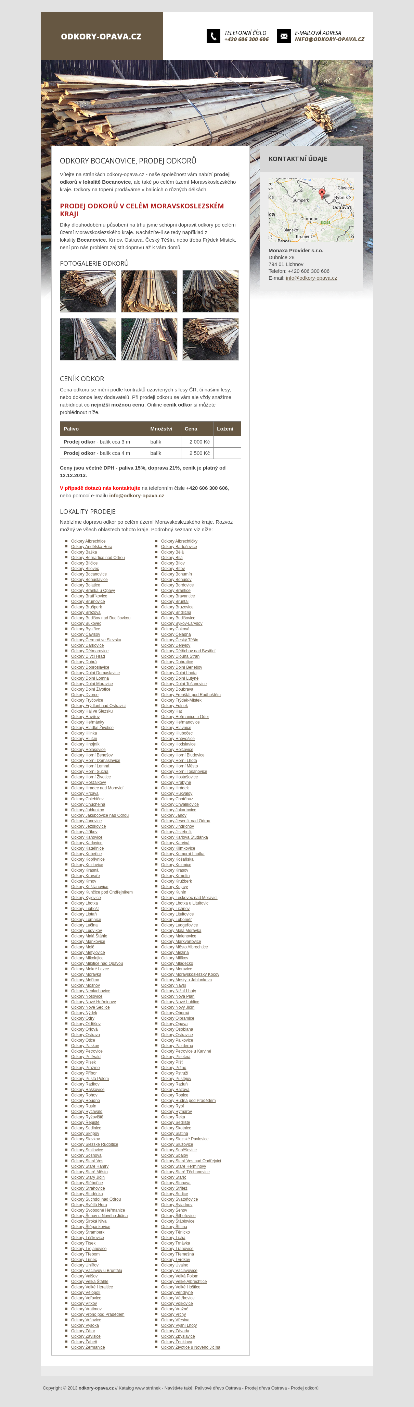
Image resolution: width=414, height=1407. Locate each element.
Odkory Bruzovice (177, 607)
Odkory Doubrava (177, 689)
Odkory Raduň (174, 1084)
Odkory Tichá (173, 1237)
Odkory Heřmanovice (180, 722)
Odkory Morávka (86, 974)
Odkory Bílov (173, 563)
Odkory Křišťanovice (89, 886)
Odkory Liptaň (84, 914)
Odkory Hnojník (85, 744)
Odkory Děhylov (175, 645)
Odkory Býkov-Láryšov (182, 623)
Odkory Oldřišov (86, 1023)
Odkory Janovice (86, 820)
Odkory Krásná (85, 870)
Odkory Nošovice (86, 996)
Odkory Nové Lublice (180, 1001)
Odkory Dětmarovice (89, 650)
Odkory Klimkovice (178, 848)
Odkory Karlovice (86, 842)
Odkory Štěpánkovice (90, 1226)
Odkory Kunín (173, 892)
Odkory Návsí (173, 985)
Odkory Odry (82, 1018)
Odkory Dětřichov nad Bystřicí (188, 650)
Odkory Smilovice (87, 1150)
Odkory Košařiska (177, 859)
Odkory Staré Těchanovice (185, 1171)
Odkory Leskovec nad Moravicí (189, 897)
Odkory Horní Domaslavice (95, 760)
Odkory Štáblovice (177, 1221)
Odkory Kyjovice (86, 897)
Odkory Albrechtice (88, 541)
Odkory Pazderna (177, 1045)
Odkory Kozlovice (87, 864)
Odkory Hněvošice (178, 738)
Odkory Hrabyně (176, 782)
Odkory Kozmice (176, 864)
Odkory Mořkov (85, 980)
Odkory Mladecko (177, 963)
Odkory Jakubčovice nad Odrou (100, 815)
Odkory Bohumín (176, 574)
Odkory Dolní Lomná (90, 678)
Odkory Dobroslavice (90, 667)
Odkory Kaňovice (86, 837)
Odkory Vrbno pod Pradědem (98, 1314)
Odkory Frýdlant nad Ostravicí (98, 705)
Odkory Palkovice (177, 1040)
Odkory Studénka (87, 1193)
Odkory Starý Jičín (88, 1177)
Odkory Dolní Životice (91, 689)
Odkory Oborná (175, 1012)
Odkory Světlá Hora (89, 1204)
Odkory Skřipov (85, 1133)
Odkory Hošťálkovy (88, 782)
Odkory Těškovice (87, 1237)
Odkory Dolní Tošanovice (184, 683)
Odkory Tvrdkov (175, 1259)
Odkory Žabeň (84, 1341)
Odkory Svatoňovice (179, 1199)
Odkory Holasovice (88, 749)
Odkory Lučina (84, 925)
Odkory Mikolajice (87, 958)
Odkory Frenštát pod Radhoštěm (191, 694)
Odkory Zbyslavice (178, 1336)
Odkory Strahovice (88, 1188)
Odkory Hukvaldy (176, 793)
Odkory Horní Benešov (92, 755)
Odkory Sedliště (175, 1122)
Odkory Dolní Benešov (181, 667)
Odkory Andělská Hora (91, 546)
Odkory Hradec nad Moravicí (97, 788)
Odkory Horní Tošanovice (184, 771)
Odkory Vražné (175, 1309)
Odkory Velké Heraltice (92, 1287)
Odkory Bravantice (178, 596)
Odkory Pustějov (176, 1078)
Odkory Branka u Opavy (93, 590)
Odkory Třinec (84, 1259)
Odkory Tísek (83, 1243)
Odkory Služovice (177, 1144)
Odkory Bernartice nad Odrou (98, 557)
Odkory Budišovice (178, 618)
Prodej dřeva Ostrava (266, 1388)
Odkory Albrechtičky (179, 541)
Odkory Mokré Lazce (90, 969)
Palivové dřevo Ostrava (218, 1388)
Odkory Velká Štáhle (89, 1281)
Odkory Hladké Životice (92, 727)
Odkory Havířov (85, 716)
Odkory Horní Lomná (90, 766)
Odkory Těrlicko (175, 1232)
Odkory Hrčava (85, 793)
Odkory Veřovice (86, 1298)
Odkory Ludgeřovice (179, 925)
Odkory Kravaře (85, 875)
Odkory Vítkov (84, 1303)
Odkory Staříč (173, 1177)
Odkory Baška (84, 552)
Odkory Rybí (172, 1106)
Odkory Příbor (84, 1073)
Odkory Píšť (172, 1062)
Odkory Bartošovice (179, 546)
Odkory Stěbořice (87, 1182)
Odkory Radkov (85, 1084)
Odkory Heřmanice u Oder (185, 716)
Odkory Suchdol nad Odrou (96, 1199)
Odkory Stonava (176, 1182)
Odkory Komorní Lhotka (183, 853)
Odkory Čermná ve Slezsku (96, 640)
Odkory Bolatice (85, 585)
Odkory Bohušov (176, 579)
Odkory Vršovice (86, 1320)
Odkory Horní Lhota (179, 760)
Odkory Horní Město (179, 766)
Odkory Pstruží (174, 1073)
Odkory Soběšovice (179, 1150)
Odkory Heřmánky (87, 722)
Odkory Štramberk (87, 1232)
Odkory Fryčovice (87, 700)
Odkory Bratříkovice (89, 596)
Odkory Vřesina (175, 1320)
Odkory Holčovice (177, 749)
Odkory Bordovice (177, 585)
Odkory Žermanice (88, 1347)
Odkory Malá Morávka (181, 930)
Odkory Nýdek (84, 1012)
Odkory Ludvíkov (86, 930)
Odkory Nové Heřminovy (93, 1001)
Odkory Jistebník (176, 831)
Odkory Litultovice (177, 914)
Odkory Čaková (175, 629)
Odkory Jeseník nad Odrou (185, 820)
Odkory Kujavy (174, 886)
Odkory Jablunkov (87, 810)
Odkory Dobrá (84, 661)
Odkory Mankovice (88, 941)
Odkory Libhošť (85, 908)
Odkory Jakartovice (178, 810)
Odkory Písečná (175, 1056)
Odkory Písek (83, 1062)
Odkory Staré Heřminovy (183, 1166)
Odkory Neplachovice (90, 990)
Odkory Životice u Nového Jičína (190, 1347)
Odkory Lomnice (86, 919)
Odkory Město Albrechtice (184, 947)
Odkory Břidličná (176, 612)
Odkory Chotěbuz (177, 799)
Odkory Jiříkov (84, 831)
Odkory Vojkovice (177, 1303)
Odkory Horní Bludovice (183, 755)
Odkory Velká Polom (179, 1276)
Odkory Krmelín (175, 875)
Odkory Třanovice (177, 1248)
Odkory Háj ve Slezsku (92, 711)
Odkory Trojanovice (88, 1248)
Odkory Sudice (174, 1193)
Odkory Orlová (84, 1029)
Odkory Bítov (173, 568)
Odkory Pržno (173, 1067)
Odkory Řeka (173, 1117)
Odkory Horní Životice (91, 777)
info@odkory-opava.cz (329, 39)
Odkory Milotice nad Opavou (97, 963)
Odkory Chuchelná (88, 804)
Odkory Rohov (84, 1095)
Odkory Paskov (85, 1045)
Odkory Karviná (175, 842)
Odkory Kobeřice (86, 853)
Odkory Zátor (83, 1331)
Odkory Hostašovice (179, 777)
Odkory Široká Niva (88, 1221)
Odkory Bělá (172, 552)
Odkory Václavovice (179, 1270)
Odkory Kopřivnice (88, 859)
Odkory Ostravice (177, 1034)
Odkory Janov (173, 815)
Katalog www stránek (139, 1388)
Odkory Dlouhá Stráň (180, 656)
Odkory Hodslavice (178, 744)
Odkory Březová (86, 612)
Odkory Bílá (172, 557)
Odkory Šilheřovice (178, 1215)
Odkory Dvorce (85, 694)
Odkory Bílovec (85, 568)
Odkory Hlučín (84, 738)
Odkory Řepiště (85, 1122)
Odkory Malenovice (178, 936)
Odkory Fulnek (174, 705)
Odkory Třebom (85, 1254)
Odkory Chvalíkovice (180, 804)
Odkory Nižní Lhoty (178, 990)
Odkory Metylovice (88, 952)
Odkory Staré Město (89, 1171)
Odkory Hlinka (84, 733)
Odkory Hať (171, 711)
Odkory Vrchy (173, 1314)
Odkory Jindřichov (177, 826)
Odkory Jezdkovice (88, 826)
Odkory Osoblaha (177, 1029)
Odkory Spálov (174, 1155)
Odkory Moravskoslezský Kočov (190, 974)
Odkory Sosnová (86, 1155)
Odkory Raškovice (87, 1089)
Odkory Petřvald (86, 1056)
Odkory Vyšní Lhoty (179, 1325)
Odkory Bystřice (85, 629)
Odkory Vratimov (86, 1309)
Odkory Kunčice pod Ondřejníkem (102, 892)
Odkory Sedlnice (86, 1128)
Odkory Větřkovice (178, 1298)
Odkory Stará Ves (87, 1161)
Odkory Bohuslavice (89, 579)
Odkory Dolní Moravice (92, 683)
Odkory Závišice (86, 1336)
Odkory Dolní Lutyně (179, 678)
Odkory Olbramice (177, 1018)
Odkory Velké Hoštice (180, 1287)
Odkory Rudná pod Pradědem (188, 1100)
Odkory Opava (174, 1023)
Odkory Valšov (84, 1276)
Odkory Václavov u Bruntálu (96, 1270)
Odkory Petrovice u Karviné (186, 1051)
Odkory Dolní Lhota (178, 672)
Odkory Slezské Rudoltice (94, 1144)
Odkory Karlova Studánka (184, 837)
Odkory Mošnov (85, 985)
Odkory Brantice (176, 590)
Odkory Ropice (174, 1095)
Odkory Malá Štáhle (89, 936)
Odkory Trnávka (175, 1243)
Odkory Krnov (83, 881)
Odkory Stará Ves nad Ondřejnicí (191, 1161)
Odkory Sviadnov (176, 1204)
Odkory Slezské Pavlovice (185, 1139)
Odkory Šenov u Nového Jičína (99, 1215)
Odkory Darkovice (87, 645)
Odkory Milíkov (174, 958)
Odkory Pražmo (85, 1067)
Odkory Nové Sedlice (90, 1007)
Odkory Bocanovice (89, 574)
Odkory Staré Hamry (89, 1166)
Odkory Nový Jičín (177, 1007)
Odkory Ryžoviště (87, 1117)
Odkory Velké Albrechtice (184, 1281)
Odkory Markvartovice (181, 941)
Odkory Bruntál (175, 601)
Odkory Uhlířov (85, 1265)
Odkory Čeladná (176, 634)
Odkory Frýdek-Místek (181, 700)
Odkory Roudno (85, 1100)
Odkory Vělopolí (85, 1292)
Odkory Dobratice (177, 661)
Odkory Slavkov (85, 1139)
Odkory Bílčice (84, 563)
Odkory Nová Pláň (177, 996)
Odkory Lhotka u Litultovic (184, 903)
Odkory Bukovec (86, 623)
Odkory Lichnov (175, 908)
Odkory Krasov (174, 870)
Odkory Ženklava (176, 1341)
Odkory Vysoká (85, 1325)
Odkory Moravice (176, 969)
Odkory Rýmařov (176, 1111)
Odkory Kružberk (176, 881)
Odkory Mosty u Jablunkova (186, 980)
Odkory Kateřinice (87, 848)
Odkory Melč (82, 947)
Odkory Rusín (83, 1106)
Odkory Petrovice (87, 1051)
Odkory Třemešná (177, 1254)
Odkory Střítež (174, 1188)
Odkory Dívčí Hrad (88, 656)
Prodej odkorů (305, 1388)
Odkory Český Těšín (179, 640)
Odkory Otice (83, 1040)
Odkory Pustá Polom (90, 1078)
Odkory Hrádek (175, 788)
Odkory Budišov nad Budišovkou (100, 618)
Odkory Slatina (174, 1133)
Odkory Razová (175, 1089)
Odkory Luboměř (176, 919)
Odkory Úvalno (174, 1265)
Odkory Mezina (175, 952)
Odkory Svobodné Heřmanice (98, 1210)
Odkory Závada (175, 1331)
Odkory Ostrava (85, 1034)
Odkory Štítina (174, 1226)
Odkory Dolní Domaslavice (95, 672)
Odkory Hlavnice (176, 727)
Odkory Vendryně (177, 1292)
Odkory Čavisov (85, 634)
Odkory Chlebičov (87, 799)
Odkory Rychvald (86, 1111)
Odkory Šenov (174, 1210)
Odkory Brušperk (86, 607)
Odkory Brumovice (88, 601)
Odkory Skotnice (176, 1128)
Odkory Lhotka (84, 903)
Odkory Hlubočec (177, 733)
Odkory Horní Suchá (89, 771)
